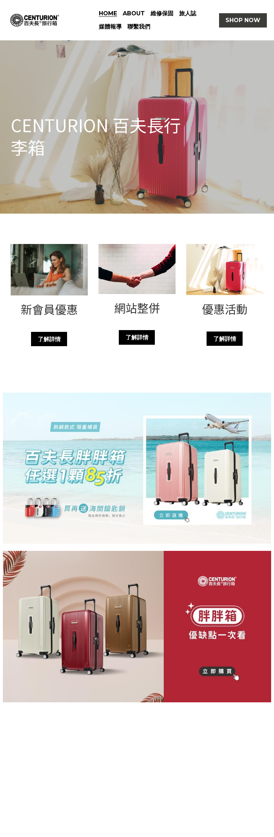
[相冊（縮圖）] (137, 468)
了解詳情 (49, 338)
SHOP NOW (242, 20)
